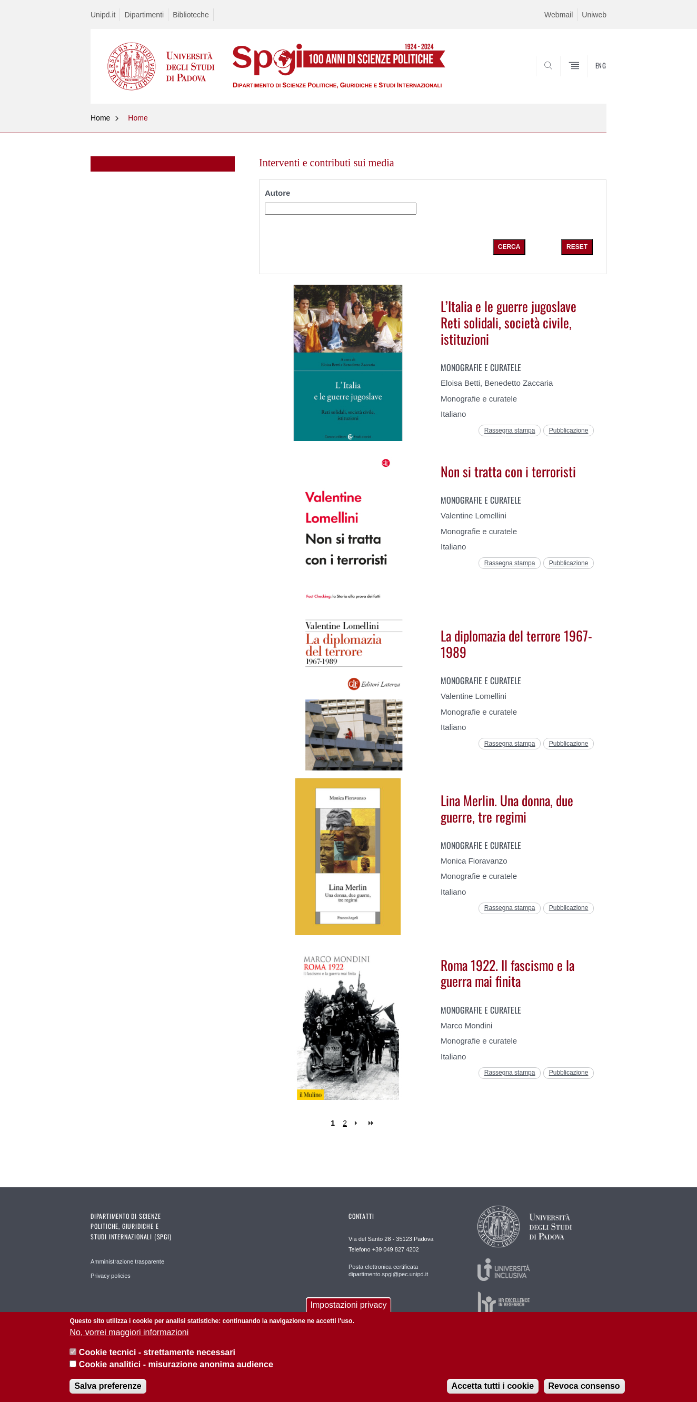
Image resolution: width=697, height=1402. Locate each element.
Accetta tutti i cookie (493, 1385)
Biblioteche (191, 15)
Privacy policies (111, 1276)
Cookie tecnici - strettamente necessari (157, 1352)
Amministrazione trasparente (127, 1261)
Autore (277, 193)
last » (372, 1123)
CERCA (590, 78)
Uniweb (594, 15)
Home (100, 118)
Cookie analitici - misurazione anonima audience (176, 1364)
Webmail (558, 15)
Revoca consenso (584, 1385)
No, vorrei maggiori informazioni (128, 1332)
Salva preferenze (107, 1385)
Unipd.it (103, 15)
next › (358, 1123)
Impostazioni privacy (349, 1304)
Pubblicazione (569, 430)
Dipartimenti (144, 15)
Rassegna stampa (509, 430)
